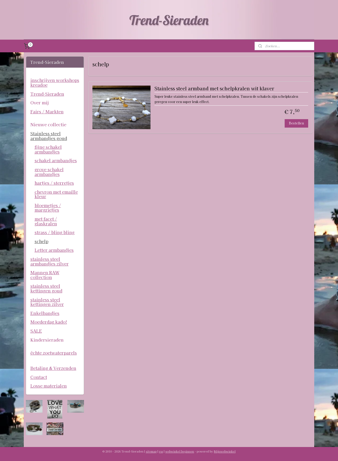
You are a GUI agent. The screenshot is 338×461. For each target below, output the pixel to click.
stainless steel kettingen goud (46, 288)
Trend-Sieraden (47, 94)
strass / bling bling (54, 232)
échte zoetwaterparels (53, 353)
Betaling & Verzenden (53, 368)
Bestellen (296, 123)
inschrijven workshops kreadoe (54, 82)
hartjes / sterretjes (54, 183)
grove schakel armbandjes (49, 171)
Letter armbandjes (54, 250)
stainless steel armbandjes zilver (49, 261)
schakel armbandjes (56, 160)
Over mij (39, 102)
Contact (38, 377)
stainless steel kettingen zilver (47, 302)
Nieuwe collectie (48, 124)
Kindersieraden (47, 340)
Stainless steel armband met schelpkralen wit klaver (214, 89)
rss (161, 451)
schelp (41, 241)
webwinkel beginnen (179, 451)
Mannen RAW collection (44, 274)
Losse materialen (48, 386)
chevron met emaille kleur (56, 194)
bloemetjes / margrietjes (48, 207)
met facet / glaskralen (46, 221)
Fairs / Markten (47, 111)
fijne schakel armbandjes (48, 149)
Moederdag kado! (48, 322)
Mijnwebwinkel (225, 451)
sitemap (151, 451)
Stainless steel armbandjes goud (48, 135)
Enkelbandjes (44, 313)
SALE (36, 331)
